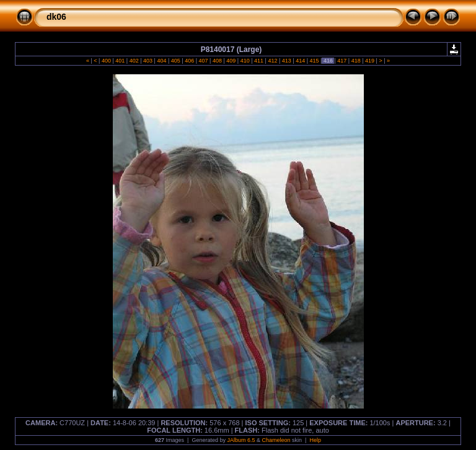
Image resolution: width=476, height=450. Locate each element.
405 (175, 61)
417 (342, 61)
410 (245, 61)
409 (231, 61)
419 (370, 61)
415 (314, 61)
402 (134, 61)
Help (315, 440)
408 (217, 61)
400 (106, 61)
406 (189, 61)
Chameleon (276, 440)
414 (300, 61)
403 (148, 61)
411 (259, 61)
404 (162, 61)
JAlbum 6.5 (241, 440)
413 (286, 61)
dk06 (56, 17)
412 (273, 61)
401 (120, 61)
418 (356, 61)
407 (203, 61)
